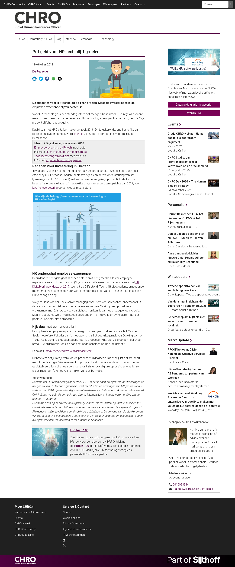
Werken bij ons (71, 517)
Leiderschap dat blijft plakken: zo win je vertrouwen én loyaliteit (187, 321)
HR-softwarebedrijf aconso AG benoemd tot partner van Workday (186, 373)
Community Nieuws (41, 39)
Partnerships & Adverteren (30, 512)
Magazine (78, 4)
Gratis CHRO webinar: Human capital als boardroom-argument (186, 138)
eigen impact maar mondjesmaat (66, 151)
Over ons (139, 4)
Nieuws (21, 39)
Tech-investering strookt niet (51, 156)
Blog (59, 39)
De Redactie (40, 71)
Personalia (85, 39)
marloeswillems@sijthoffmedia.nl (193, 488)
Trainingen (94, 4)
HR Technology (105, 39)
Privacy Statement (74, 523)
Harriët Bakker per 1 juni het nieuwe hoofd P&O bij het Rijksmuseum (185, 218)
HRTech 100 (81, 446)
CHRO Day (64, 4)
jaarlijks (78, 134)
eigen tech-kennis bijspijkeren (64, 160)
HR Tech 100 (79, 430)
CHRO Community (14, 4)
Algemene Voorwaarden (77, 529)
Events (50, 4)
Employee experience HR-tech (53, 147)
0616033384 (181, 484)
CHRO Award (35, 4)
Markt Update (178, 340)
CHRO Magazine (24, 534)
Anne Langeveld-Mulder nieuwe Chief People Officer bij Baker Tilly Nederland (186, 258)
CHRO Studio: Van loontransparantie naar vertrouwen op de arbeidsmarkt (188, 162)
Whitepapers (110, 4)
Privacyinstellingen (74, 534)
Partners (126, 4)
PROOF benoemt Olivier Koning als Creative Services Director (186, 354)
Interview (70, 39)
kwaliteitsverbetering (45, 187)
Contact (67, 512)
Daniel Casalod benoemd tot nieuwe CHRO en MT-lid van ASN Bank (186, 238)
